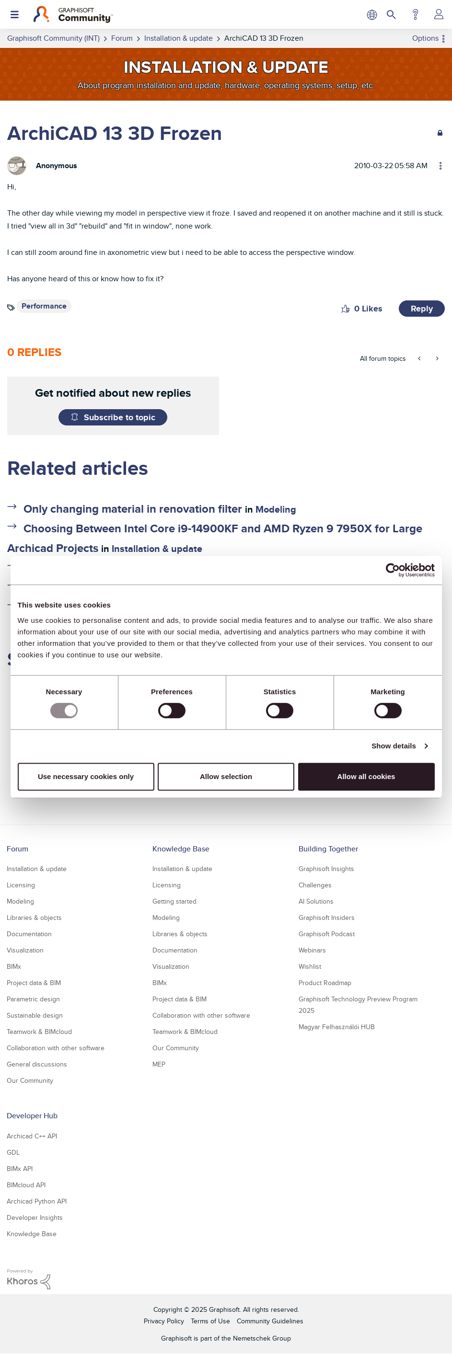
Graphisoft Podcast (327, 934)
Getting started (174, 901)
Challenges (315, 885)
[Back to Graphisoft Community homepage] (73, 14)
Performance (44, 305)
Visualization (25, 950)
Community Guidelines (270, 1321)
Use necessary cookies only (86, 776)
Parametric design (33, 999)
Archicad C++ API (32, 1136)
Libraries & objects (34, 917)
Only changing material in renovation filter (132, 508)
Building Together (328, 848)
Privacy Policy (164, 1321)
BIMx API (20, 1168)
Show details (393, 746)
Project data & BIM (34, 982)
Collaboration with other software (55, 1048)
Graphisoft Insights (326, 868)
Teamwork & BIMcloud (39, 1031)
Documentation (29, 934)
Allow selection (226, 776)
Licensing (21, 885)
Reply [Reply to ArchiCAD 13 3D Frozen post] (422, 308)
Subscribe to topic (119, 417)
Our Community (30, 1080)
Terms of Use (210, 1321)
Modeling (275, 509)
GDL (13, 1152)
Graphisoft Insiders (327, 917)
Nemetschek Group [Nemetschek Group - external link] (262, 1338)
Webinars (312, 950)
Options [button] (425, 38)
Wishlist (310, 966)
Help (415, 14)
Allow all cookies (366, 776)
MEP (158, 1064)
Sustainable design (35, 1015)
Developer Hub (32, 1115)
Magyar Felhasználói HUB (337, 1027)
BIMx (14, 966)
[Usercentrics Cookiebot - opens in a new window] (393, 570)
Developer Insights (35, 1217)
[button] (345, 308)
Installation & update (157, 548)
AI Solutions (316, 901)
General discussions (37, 1064)
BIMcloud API (26, 1185)
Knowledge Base (180, 848)
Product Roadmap (325, 982)
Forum (17, 848)
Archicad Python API (37, 1201)
